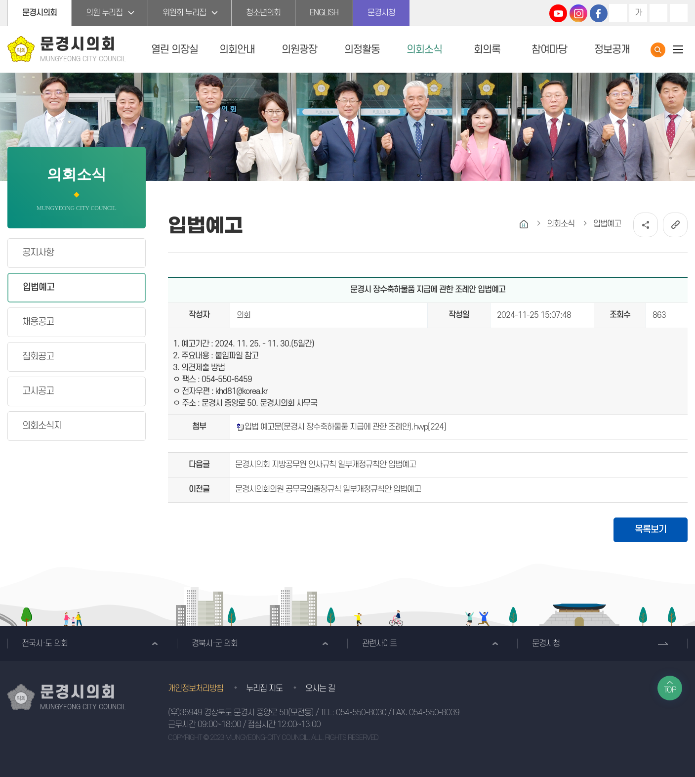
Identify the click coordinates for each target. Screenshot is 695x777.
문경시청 (381, 12)
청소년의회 (263, 12)
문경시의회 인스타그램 (578, 13)
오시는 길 (320, 688)
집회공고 (38, 356)
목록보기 (650, 529)
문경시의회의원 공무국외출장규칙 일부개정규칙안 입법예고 (328, 489)
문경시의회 (39, 12)
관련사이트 (379, 643)
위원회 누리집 (184, 12)
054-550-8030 (361, 712)
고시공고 (38, 391)
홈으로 (524, 224)
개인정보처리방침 (195, 688)
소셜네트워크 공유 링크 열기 (645, 225)
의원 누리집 (104, 12)
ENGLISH (324, 12)
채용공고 (38, 322)
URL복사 (675, 225)
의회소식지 (42, 426)
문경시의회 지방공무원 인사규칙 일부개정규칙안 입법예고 (325, 464)
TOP (670, 690)
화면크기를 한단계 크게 (618, 13)
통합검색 (658, 50)
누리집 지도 (264, 688)
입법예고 (38, 287)
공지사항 (38, 253)
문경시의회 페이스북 (599, 13)
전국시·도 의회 (45, 643)
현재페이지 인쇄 (679, 13)
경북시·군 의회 (215, 643)
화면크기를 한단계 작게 (658, 13)
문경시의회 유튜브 (558, 13)
